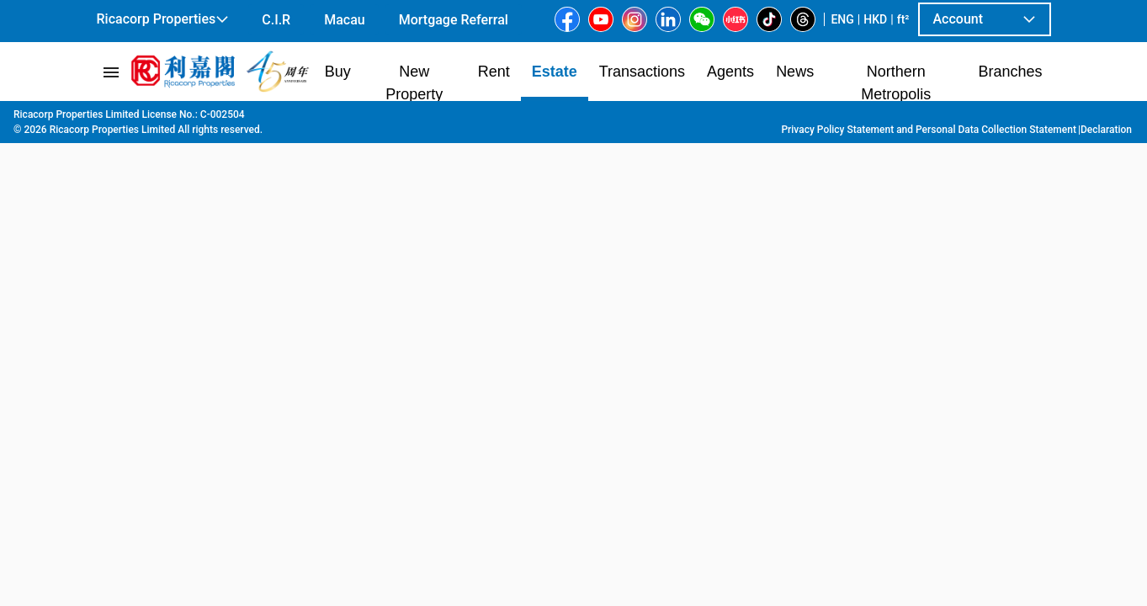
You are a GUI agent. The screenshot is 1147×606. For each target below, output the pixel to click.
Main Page (122, 118)
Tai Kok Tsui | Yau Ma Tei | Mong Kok (365, 118)
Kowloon (234, 118)
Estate (181, 118)
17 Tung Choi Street (595, 118)
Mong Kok (501, 118)
